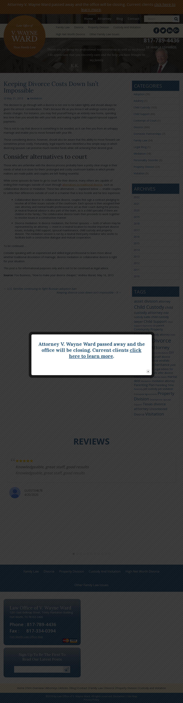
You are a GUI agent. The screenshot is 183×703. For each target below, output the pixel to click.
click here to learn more (105, 353)
